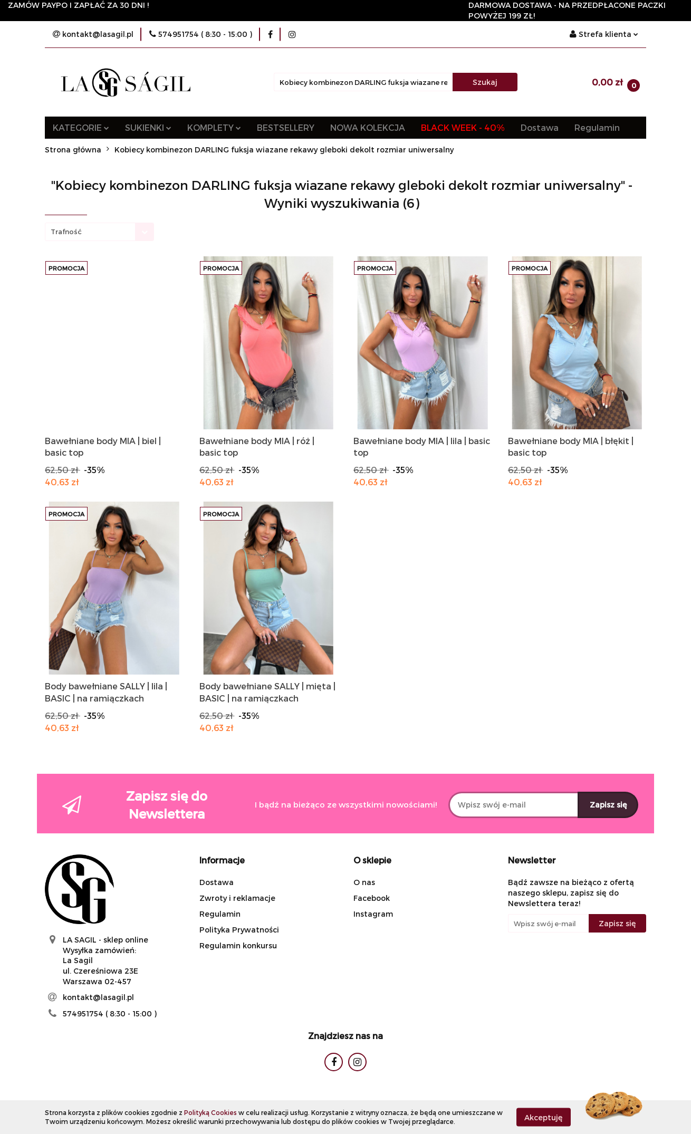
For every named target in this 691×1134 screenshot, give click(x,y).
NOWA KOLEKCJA (367, 127)
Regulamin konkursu (238, 945)
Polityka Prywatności (239, 929)
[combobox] (99, 232)
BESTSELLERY (285, 127)
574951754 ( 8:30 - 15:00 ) (110, 1013)
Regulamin (597, 127)
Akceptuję (543, 1116)
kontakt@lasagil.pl (98, 997)
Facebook (371, 897)
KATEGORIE (81, 127)
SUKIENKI (148, 127)
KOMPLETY (214, 127)
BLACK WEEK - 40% (463, 127)
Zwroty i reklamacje (237, 897)
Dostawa (540, 127)
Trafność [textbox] (66, 231)
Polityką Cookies (210, 1112)
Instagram (373, 913)
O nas (364, 882)
